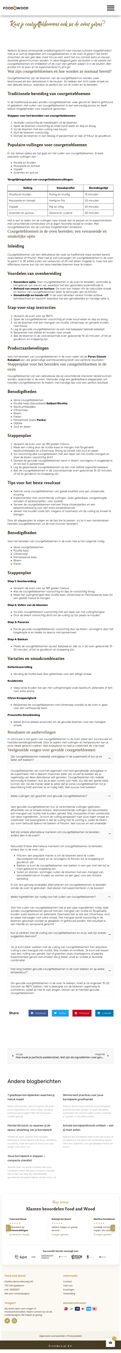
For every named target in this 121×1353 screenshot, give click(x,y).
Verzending (69, 1295)
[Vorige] (7, 1229)
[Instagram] (14, 1322)
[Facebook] (7, 1322)
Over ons (68, 1287)
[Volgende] (113, 1229)
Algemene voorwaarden (52, 1337)
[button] (111, 8)
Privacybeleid (74, 1337)
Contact (67, 1283)
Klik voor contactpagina (17, 1295)
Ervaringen (68, 1291)
